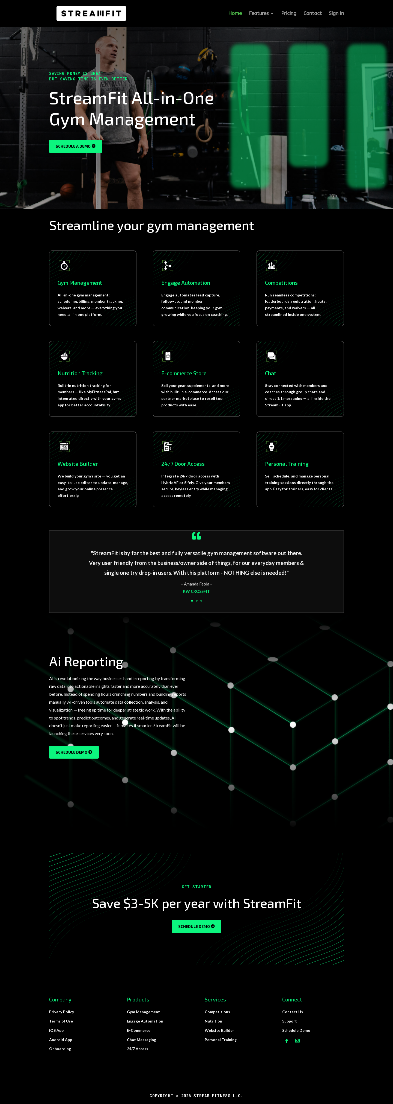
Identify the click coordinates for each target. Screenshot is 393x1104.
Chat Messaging (141, 1039)
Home (235, 13)
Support (289, 1021)
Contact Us (292, 1011)
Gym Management (143, 1011)
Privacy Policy (61, 1011)
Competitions (217, 1011)
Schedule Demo (71, 752)
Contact (312, 13)
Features (259, 13)
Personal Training (221, 1039)
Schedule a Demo (73, 146)
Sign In (336, 13)
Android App (60, 1039)
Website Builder (219, 1030)
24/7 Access (137, 1048)
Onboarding (60, 1048)
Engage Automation (145, 1021)
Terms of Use (61, 1021)
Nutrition (213, 1021)
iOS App (56, 1030)
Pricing (288, 13)
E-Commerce (138, 1030)
